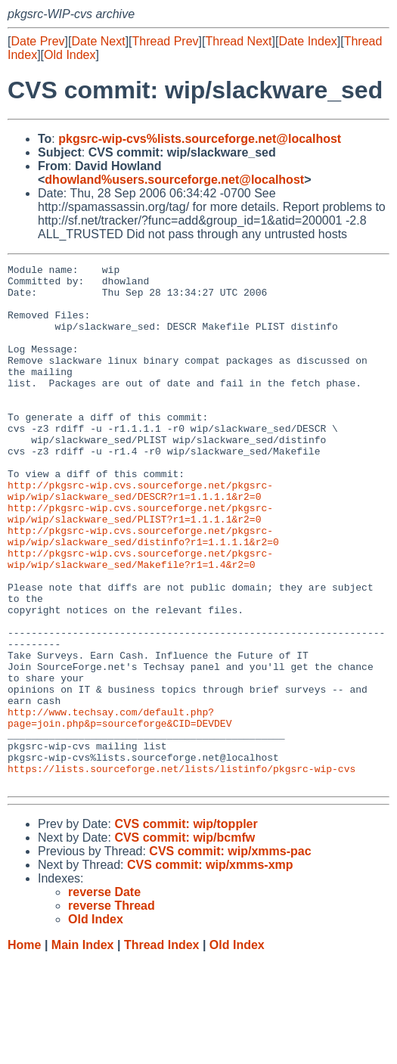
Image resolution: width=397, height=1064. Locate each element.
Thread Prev (165, 41)
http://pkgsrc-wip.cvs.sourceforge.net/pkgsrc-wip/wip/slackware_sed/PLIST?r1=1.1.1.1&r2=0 (140, 564)
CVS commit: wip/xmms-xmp (210, 969)
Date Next (98, 41)
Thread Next (238, 41)
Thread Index (162, 1049)
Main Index (82, 1049)
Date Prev (37, 41)
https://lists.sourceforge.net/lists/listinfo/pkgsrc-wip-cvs (181, 870)
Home (24, 1049)
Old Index (69, 54)
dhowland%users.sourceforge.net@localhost (174, 179)
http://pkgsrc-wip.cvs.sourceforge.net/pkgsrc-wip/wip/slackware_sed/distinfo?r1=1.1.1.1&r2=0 (143, 591)
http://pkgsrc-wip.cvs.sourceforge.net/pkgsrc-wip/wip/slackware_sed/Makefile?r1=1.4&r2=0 (140, 618)
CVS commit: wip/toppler (185, 928)
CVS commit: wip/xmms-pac (230, 955)
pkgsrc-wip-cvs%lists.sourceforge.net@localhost (199, 138)
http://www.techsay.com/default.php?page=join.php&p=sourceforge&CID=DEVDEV (119, 809)
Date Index (307, 41)
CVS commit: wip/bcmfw (184, 941)
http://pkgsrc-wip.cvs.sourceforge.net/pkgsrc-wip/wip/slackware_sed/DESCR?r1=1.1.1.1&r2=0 (140, 537)
